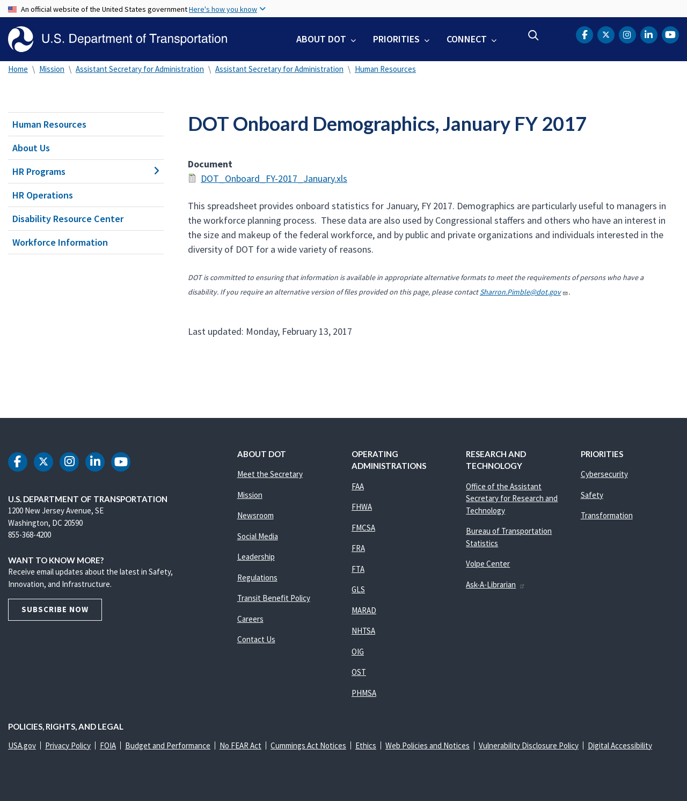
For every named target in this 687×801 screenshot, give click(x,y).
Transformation (607, 515)
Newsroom (255, 515)
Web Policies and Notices (427, 745)
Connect (467, 39)
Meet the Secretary (270, 474)
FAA (358, 486)
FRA (358, 548)
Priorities (396, 39)
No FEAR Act (240, 745)
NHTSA (363, 631)
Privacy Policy (68, 745)
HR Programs (85, 171)
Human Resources (385, 69)
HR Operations (42, 195)
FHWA (362, 507)
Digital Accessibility (620, 745)
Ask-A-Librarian (495, 584)
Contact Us (256, 639)
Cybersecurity (604, 474)
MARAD (364, 610)
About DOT (321, 39)
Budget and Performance (167, 745)
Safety (592, 495)
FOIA (108, 745)
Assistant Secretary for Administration (140, 69)
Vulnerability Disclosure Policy (529, 745)
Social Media (257, 536)
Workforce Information (60, 242)
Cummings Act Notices (308, 745)
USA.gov (22, 745)
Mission (51, 69)
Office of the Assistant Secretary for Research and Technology (512, 498)
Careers (250, 619)
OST (359, 672)
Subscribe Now (55, 609)
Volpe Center (488, 564)
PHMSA (364, 693)
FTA (358, 569)
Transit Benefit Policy (273, 598)
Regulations (257, 577)
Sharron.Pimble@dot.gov (524, 292)
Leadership (256, 557)
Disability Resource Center (67, 218)
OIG (358, 651)
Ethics (365, 745)
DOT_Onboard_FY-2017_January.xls (274, 178)
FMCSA (363, 528)
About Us (31, 148)
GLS (358, 589)
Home (18, 69)
